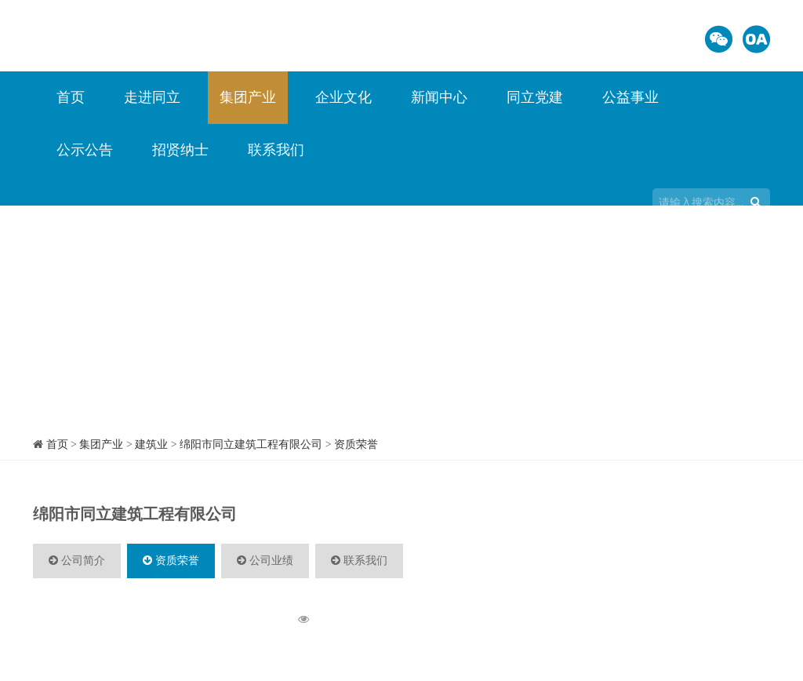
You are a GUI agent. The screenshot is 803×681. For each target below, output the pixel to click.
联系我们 (276, 150)
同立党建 (535, 97)
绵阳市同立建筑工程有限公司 (251, 444)
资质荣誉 (356, 444)
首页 (70, 97)
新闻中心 (439, 97)
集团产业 (248, 97)
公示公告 (84, 150)
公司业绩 (265, 560)
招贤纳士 (180, 150)
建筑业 (151, 444)
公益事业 (630, 97)
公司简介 (77, 560)
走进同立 (152, 97)
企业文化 (343, 97)
